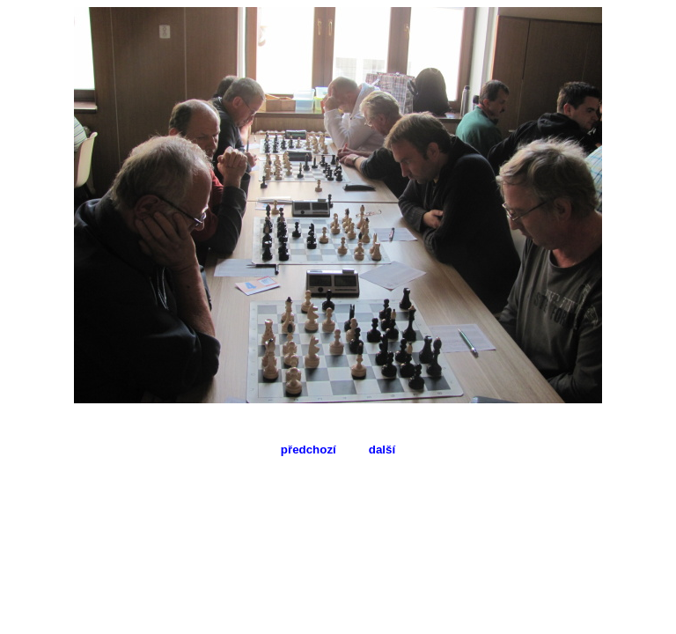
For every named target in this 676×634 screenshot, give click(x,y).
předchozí (308, 449)
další (382, 449)
